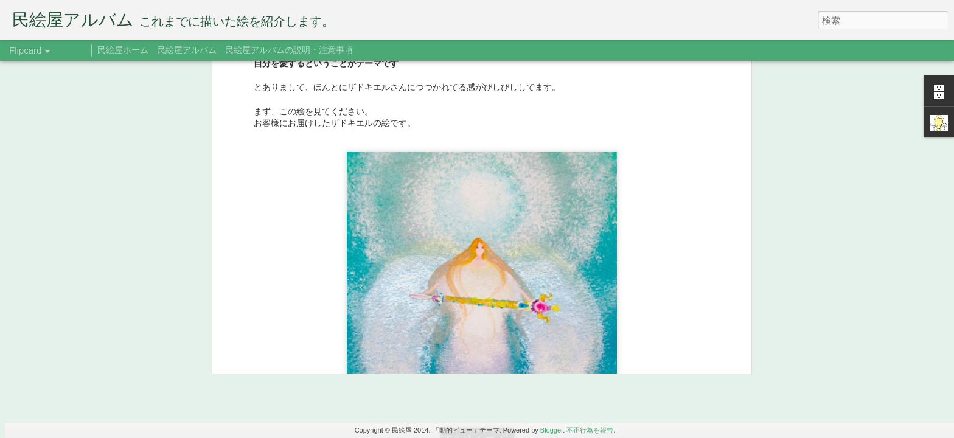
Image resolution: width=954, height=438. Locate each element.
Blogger (551, 430)
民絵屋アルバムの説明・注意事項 (289, 50)
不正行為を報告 (589, 430)
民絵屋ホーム (122, 50)
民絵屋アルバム (187, 50)
